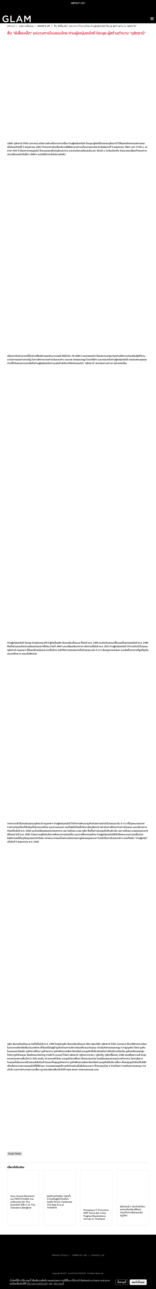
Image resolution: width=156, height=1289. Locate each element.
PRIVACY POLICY (60, 1255)
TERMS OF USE (79, 1255)
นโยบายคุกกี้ (58, 1283)
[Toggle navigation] (152, 19)
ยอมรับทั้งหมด (138, 1282)
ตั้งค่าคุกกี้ (121, 1282)
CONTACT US (97, 1255)
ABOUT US (77, 3)
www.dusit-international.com (82, 1069)
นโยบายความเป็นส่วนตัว (37, 1283)
